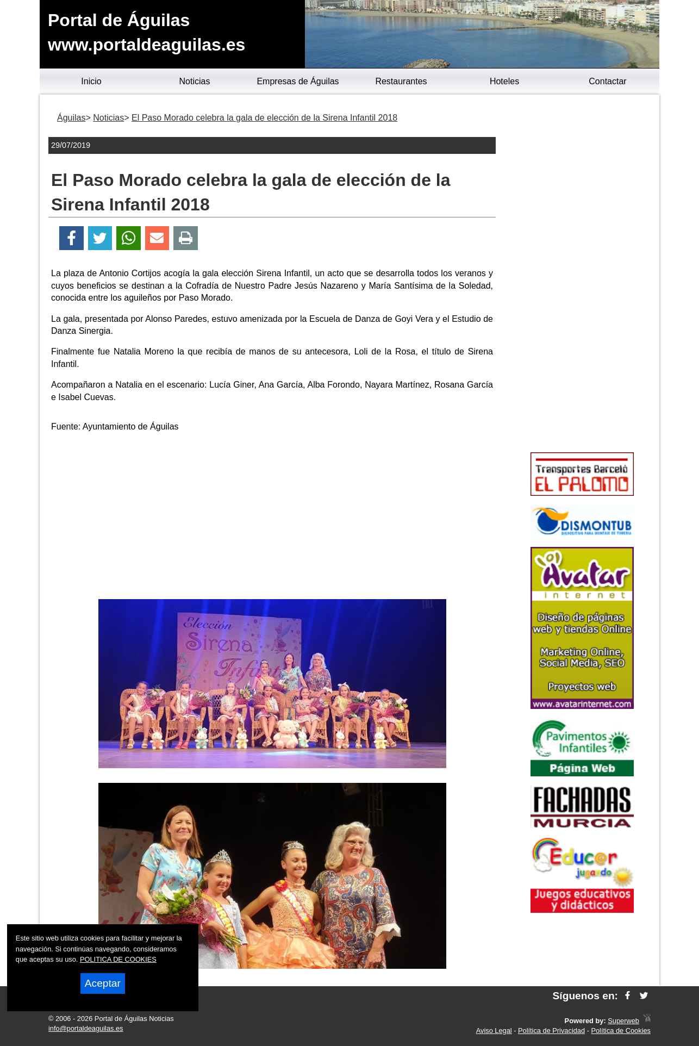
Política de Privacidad (551, 1030)
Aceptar (103, 983)
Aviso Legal (494, 1030)
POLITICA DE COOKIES (118, 959)
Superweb (623, 1021)
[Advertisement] (272, 517)
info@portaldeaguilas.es (85, 1028)
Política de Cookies (621, 1030)
